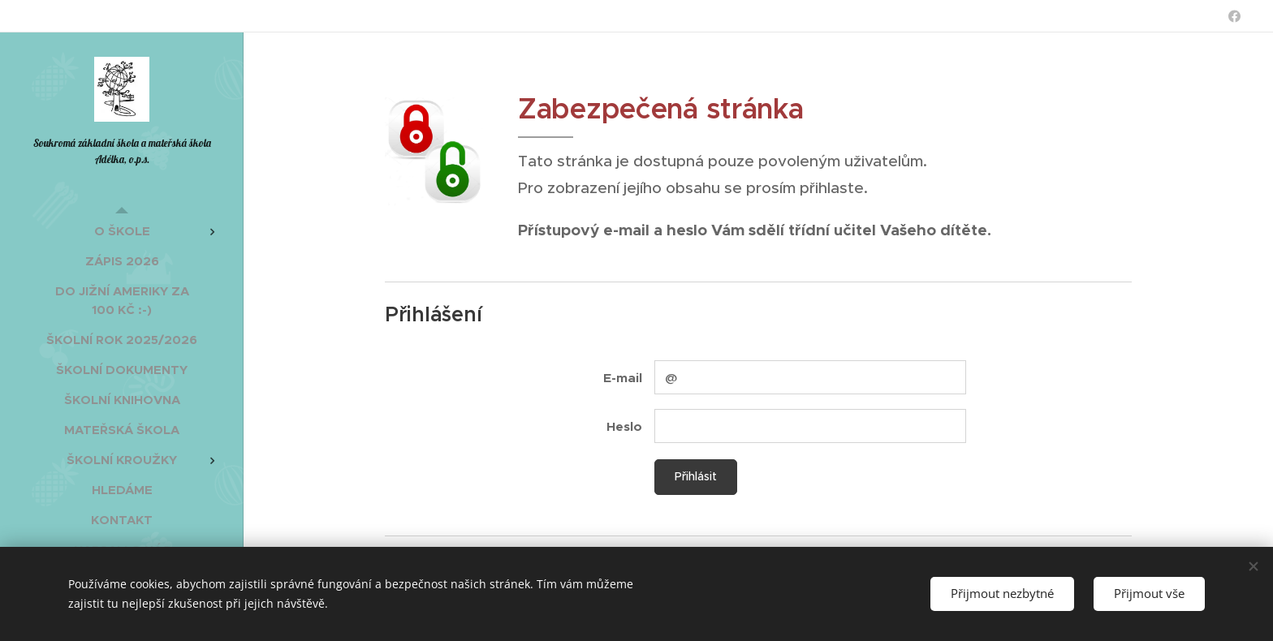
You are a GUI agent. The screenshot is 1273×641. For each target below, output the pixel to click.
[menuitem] (122, 231)
